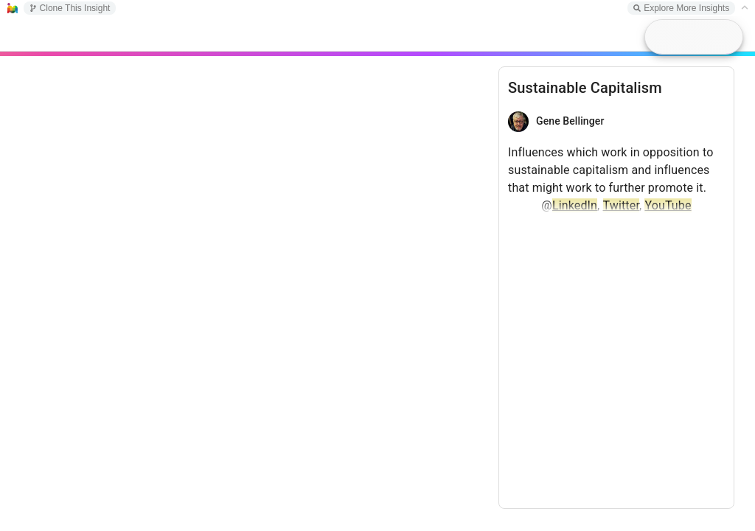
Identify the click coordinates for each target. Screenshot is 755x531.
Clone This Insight (70, 8)
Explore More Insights (681, 8)
